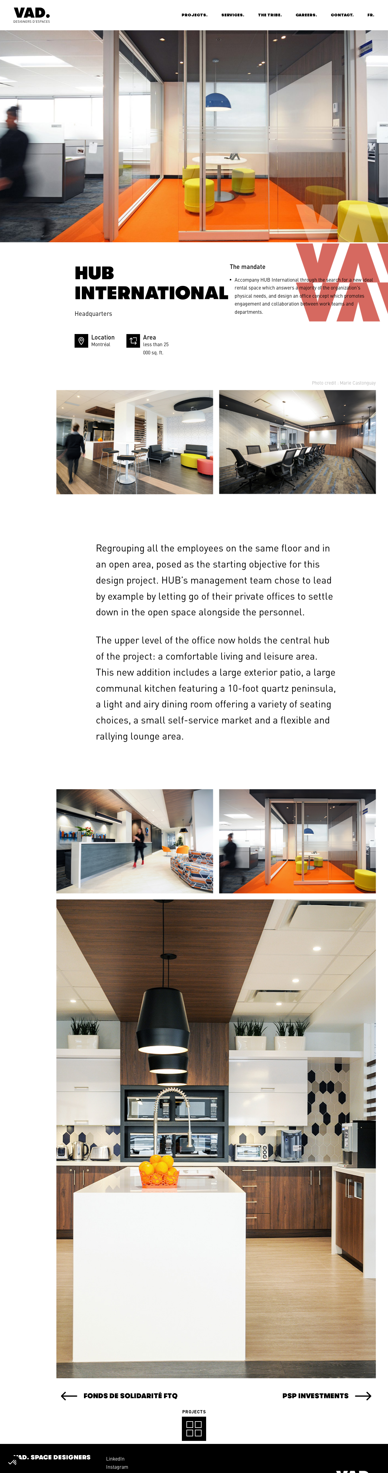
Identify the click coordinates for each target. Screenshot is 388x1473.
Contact (341, 15)
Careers (306, 15)
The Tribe (269, 15)
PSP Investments (286, 1396)
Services (232, 15)
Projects (194, 15)
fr (370, 15)
